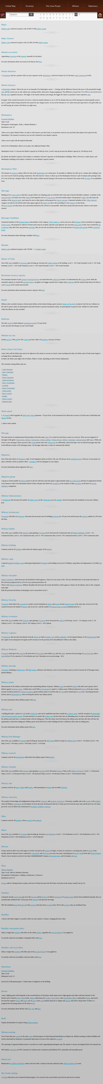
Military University (77, 771)
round (42, 1001)
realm (47, 437)
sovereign (23, 604)
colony (37, 279)
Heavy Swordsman (8, 383)
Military (75, 6)
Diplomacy (93, 6)
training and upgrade (80, 227)
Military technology (7, 580)
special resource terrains (14, 716)
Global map (47, 500)
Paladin (4, 396)
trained (16, 897)
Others (91, 440)
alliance (3, 418)
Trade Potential (53, 263)
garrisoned (58, 897)
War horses (46, 853)
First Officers (55, 998)
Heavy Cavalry (7, 393)
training (35, 900)
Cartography (35, 853)
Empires (78, 222)
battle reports (32, 670)
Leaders (48, 998)
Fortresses (21, 516)
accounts (59, 1039)
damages (64, 787)
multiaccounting (32, 1022)
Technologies (20, 757)
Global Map (10, 6)
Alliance (28, 440)
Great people (16, 195)
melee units (26, 415)
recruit (57, 604)
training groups (70, 604)
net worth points (75, 481)
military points (41, 29)
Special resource (95, 853)
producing (70, 282)
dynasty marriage (62, 200)
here (40, 62)
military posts (33, 500)
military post (50, 637)
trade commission (80, 75)
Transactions (20, 440)
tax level (9, 340)
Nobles (27, 198)
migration (78, 483)
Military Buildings (79, 533)
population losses (76, 459)
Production (52, 834)
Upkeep (61, 621)
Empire (49, 549)
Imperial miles (91, 637)
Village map (51, 442)
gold (16, 340)
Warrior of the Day (68, 304)
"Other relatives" (91, 200)
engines (30, 787)
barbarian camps (17, 689)
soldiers (44, 563)
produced (38, 820)
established (62, 637)
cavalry (76, 853)
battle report (21, 670)
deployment (50, 741)
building (97, 801)
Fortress (83, 279)
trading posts (49, 716)
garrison (84, 516)
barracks (34, 897)
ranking (5, 1077)
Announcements (81, 440)
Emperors (26, 533)
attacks (50, 604)
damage (67, 1001)
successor (13, 56)
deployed (45, 897)
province (88, 178)
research (10, 323)
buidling (10, 563)
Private (59, 440)
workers (26, 340)
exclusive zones (72, 714)
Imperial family (6, 198)
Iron (46, 834)
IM (24, 714)
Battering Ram (7, 402)
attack (33, 415)
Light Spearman (7, 369)
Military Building (7, 870)
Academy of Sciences (57, 801)
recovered (87, 653)
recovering (40, 653)
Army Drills (21, 998)
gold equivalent (45, 689)
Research (59, 771)
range (34, 1001)
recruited (64, 607)
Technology (6, 75)
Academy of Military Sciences (40, 807)
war (63, 692)
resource (24, 279)
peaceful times (55, 856)
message (5, 670)
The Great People (53, 6)
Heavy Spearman (7, 372)
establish (59, 500)
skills (10, 263)
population (32, 462)
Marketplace (47, 75)
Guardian (5, 385)
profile (33, 442)
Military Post (72, 741)
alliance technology (16, 585)
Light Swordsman (8, 380)
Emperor (23, 56)
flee (33, 1003)
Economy (30, 6)
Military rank (5, 29)
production (55, 279)
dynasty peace (5, 225)
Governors (23, 263)
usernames (13, 1050)
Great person (51, 198)
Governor (42, 533)
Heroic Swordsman (8, 388)
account (18, 1036)
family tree (46, 203)
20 (100, 15)
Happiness (44, 340)
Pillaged (23, 692)
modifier (17, 933)
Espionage (72, 440)
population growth (30, 323)
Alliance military (45, 440)
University (44, 801)
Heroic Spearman (8, 377)
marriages (31, 227)
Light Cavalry (6, 391)
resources (14, 173)
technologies (17, 804)
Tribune (54, 440)
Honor (88, 998)
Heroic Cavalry (7, 399)
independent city (16, 694)
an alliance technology (17, 1063)
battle (63, 653)
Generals (23, 741)
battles (75, 686)
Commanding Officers (70, 998)
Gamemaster (35, 440)
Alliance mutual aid (69, 1063)
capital (88, 801)
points (62, 686)
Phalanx (5, 375)
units (53, 653)
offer (2, 92)
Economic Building (7, 119)
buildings (19, 549)
